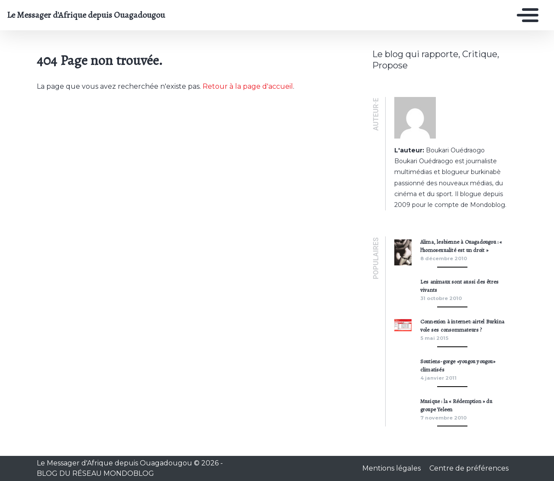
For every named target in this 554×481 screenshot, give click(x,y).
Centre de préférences (469, 468)
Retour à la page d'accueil (248, 86)
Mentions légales (392, 468)
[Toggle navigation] (525, 15)
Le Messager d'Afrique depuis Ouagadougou (86, 15)
